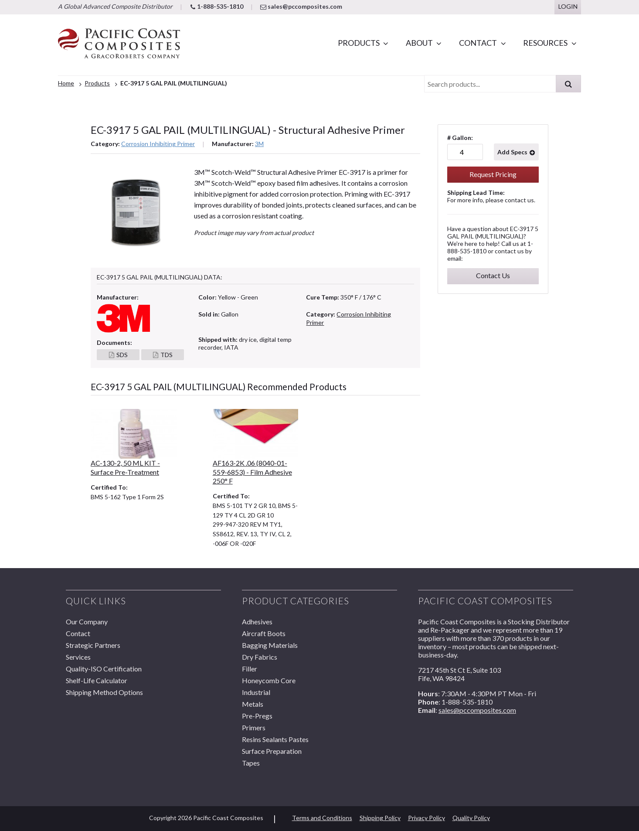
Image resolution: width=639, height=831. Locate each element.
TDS (166, 354)
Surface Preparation (272, 751)
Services (78, 657)
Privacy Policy (426, 817)
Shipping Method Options (104, 692)
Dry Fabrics (259, 657)
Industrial (256, 692)
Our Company (87, 621)
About (419, 43)
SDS (122, 354)
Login (568, 6)
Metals (252, 704)
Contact (478, 43)
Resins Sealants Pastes (275, 739)
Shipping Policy (380, 817)
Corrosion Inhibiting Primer (158, 143)
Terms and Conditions (322, 817)
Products (359, 43)
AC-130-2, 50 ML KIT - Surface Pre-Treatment (125, 467)
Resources (545, 43)
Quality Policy (471, 817)
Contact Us (493, 275)
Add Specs (512, 152)
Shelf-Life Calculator (96, 680)
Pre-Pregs (257, 716)
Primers (253, 727)
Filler (249, 668)
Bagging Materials (270, 645)
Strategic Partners (93, 645)
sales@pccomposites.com (301, 6)
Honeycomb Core (269, 680)
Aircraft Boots (264, 633)
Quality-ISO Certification (104, 668)
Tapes (251, 763)
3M (259, 143)
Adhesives (257, 621)
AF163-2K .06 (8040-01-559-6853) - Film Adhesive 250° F (252, 472)
